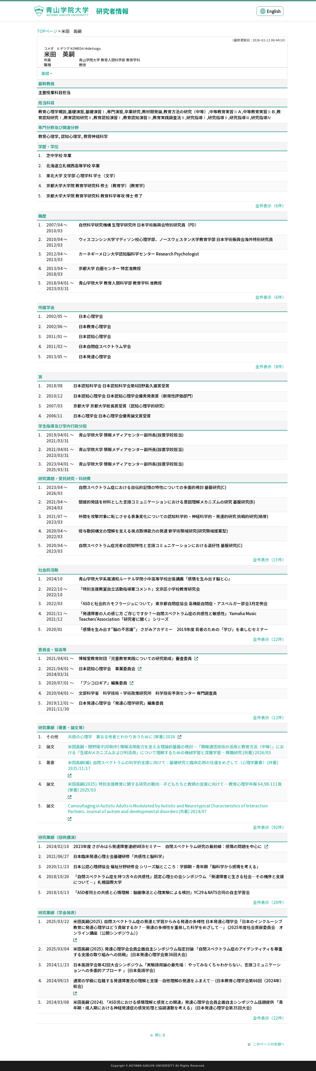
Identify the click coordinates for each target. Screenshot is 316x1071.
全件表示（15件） (269, 559)
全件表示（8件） (270, 366)
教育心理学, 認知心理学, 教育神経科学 (73, 136)
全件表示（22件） (269, 639)
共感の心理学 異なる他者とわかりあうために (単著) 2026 (121, 736)
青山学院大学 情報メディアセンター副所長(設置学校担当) (131, 435)
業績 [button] (45, 73)
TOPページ (47, 31)
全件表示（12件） (269, 717)
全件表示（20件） (269, 902)
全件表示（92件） (269, 827)
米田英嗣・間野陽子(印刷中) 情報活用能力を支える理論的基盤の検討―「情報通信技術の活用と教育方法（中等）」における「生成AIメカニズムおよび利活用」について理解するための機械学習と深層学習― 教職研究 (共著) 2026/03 (176, 749)
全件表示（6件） (270, 205)
